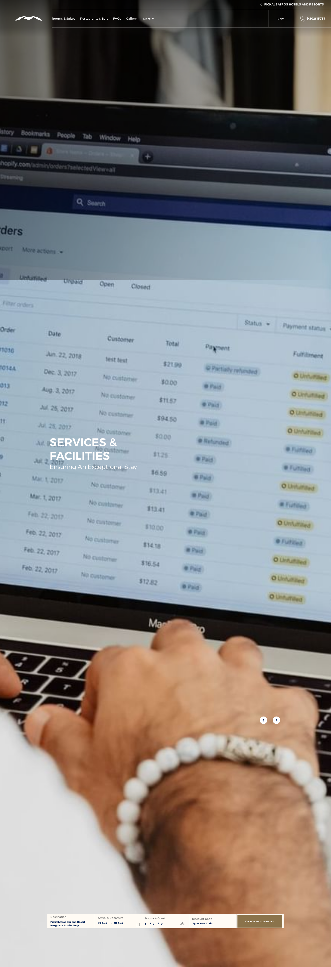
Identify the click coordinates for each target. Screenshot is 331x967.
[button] (280, 18)
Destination (58, 917)
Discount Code (202, 919)
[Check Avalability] (259, 921)
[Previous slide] (263, 720)
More (148, 19)
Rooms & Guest (155, 918)
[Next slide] (276, 720)
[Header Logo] (26, 18)
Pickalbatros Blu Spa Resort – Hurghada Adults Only (68, 924)
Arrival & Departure (110, 918)
